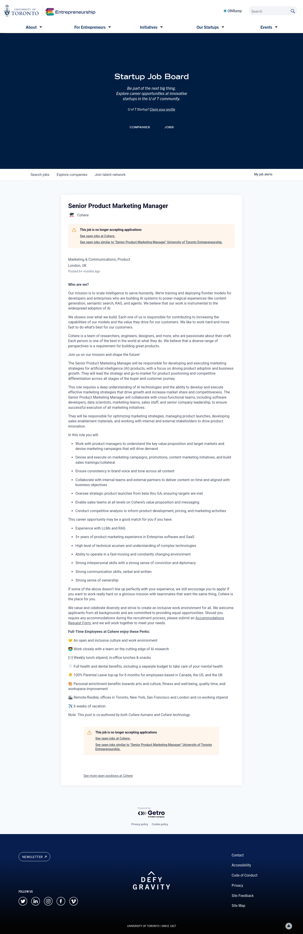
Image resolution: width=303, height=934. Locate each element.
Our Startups (208, 27)
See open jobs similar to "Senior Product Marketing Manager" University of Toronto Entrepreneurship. (151, 242)
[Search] (273, 10)
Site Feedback (243, 895)
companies (72, 175)
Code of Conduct (244, 875)
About (31, 27)
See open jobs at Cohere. (97, 236)
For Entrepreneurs (90, 27)
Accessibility (241, 865)
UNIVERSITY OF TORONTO (143, 925)
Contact (238, 855)
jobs (40, 175)
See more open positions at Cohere (108, 776)
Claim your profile (162, 109)
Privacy (237, 885)
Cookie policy (160, 824)
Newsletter (34, 857)
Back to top (289, 926)
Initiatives (148, 27)
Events (266, 27)
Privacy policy (139, 824)
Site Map (238, 905)
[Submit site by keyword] (293, 10)
